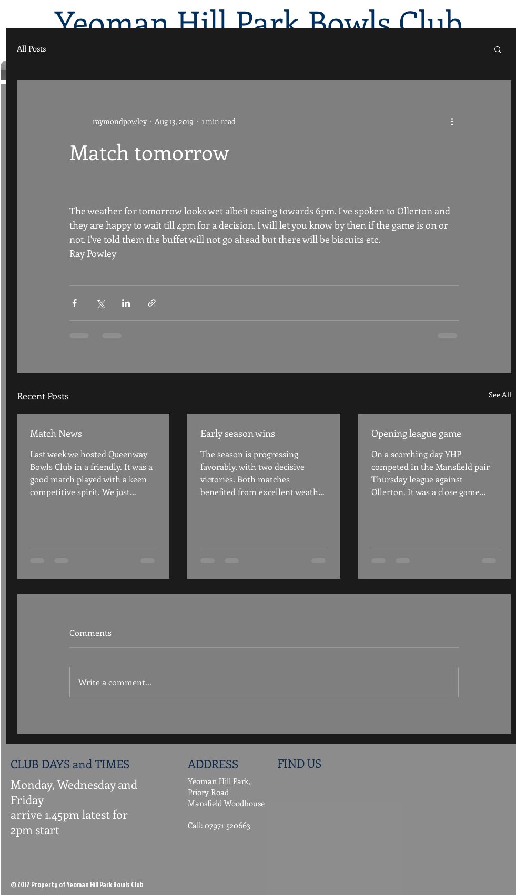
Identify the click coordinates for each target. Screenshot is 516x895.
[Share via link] (152, 303)
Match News (56, 433)
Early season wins (237, 433)
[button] (498, 49)
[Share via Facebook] (74, 303)
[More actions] (452, 121)
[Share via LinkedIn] (126, 303)
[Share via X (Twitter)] (100, 303)
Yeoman (112, 21)
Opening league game (416, 433)
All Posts (31, 49)
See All (500, 394)
